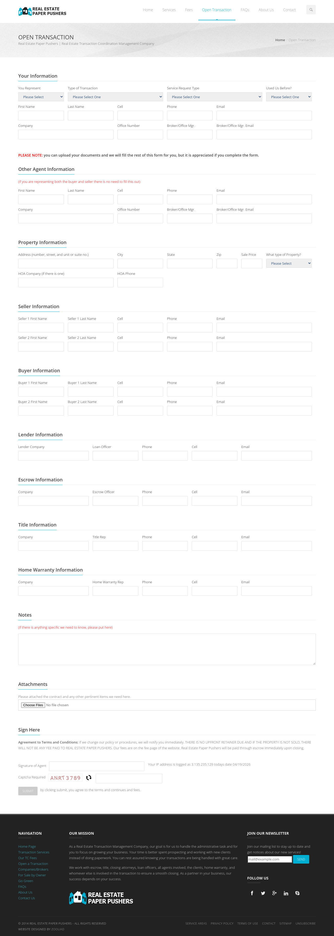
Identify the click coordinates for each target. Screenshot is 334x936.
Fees (189, 9)
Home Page (27, 846)
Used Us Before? (278, 88)
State (171, 254)
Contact (289, 9)
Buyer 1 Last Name (82, 382)
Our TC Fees (27, 858)
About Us (266, 9)
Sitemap (285, 923)
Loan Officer (102, 446)
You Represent (29, 88)
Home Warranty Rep (108, 582)
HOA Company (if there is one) (41, 273)
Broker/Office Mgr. (181, 125)
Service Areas (196, 923)
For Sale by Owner (32, 875)
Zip (219, 254)
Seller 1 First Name (32, 318)
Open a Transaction (33, 863)
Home (148, 9)
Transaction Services (33, 852)
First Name (26, 106)
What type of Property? (283, 254)
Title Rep (99, 537)
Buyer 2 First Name (32, 401)
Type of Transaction (83, 88)
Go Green (25, 880)
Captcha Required (31, 777)
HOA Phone (126, 273)
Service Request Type (183, 88)
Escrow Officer (104, 491)
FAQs (245, 9)
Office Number (128, 125)
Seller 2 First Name (32, 337)
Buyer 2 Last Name (82, 401)
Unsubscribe (306, 923)
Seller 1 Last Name (82, 318)
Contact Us (26, 898)
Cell (120, 106)
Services (169, 9)
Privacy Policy (222, 923)
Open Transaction (216, 9)
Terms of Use (247, 923)
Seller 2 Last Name (82, 337)
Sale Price (248, 254)
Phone (172, 106)
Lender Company (31, 446)
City (120, 254)
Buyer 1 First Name (32, 382)
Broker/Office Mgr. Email (235, 125)
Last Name (76, 106)
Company (25, 125)
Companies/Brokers (33, 869)
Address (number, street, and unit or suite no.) (53, 254)
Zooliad (57, 929)
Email (221, 106)
